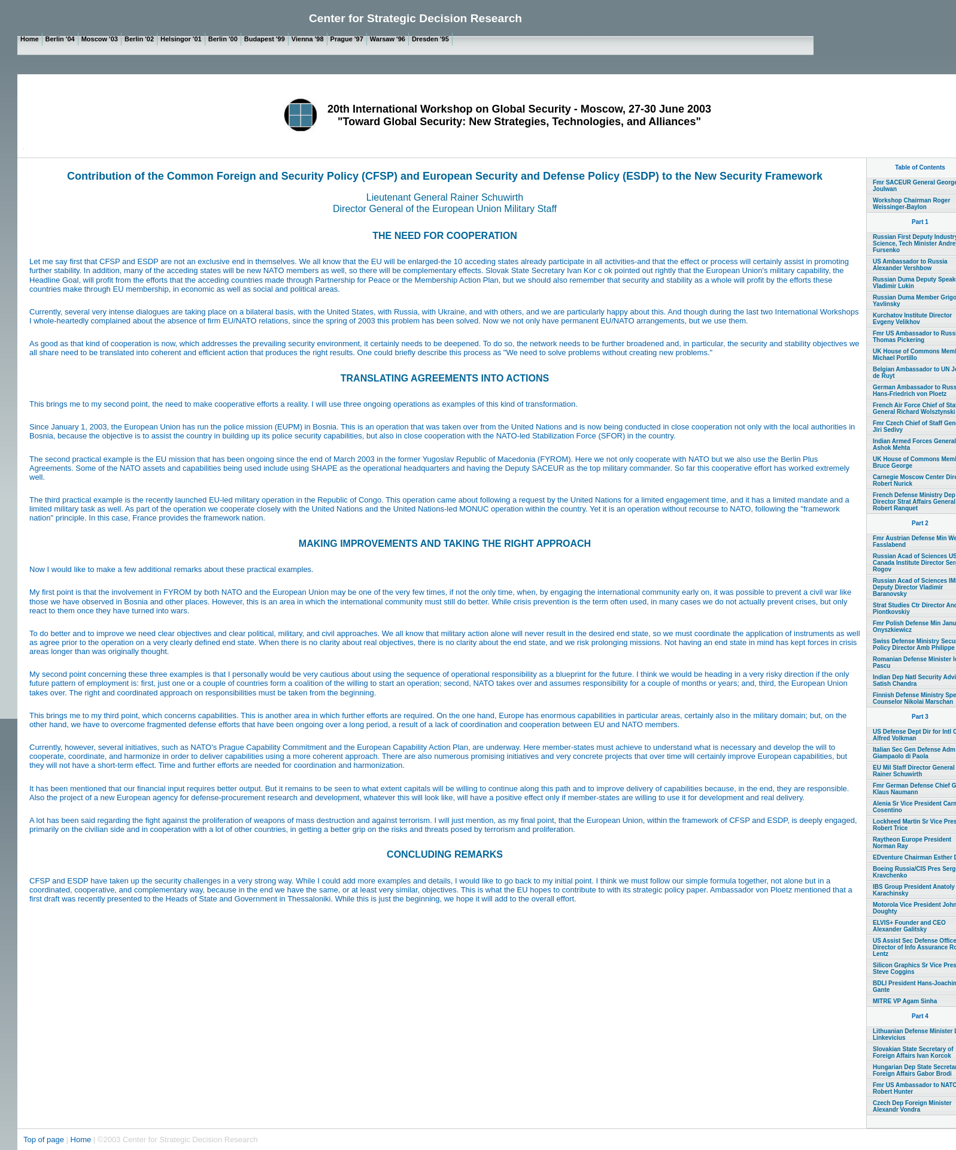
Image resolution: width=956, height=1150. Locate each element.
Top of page (44, 1139)
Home (81, 1139)
